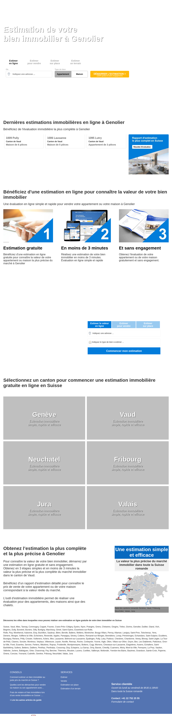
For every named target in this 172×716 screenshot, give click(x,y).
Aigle (103, 642)
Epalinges (90, 639)
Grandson (140, 650)
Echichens (38, 636)
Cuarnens (114, 647)
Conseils (166, 7)
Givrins (129, 627)
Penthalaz (50, 647)
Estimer (64, 677)
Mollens (80, 633)
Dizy (68, 647)
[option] (24, 141)
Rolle (5, 633)
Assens (140, 645)
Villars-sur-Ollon (120, 642)
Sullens (17, 647)
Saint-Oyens (67, 630)
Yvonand (22, 653)
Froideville (61, 645)
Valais (65, 653)
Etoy (35, 633)
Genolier (137, 627)
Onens (6, 653)
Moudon (70, 650)
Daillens (33, 647)
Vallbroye (95, 650)
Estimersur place (55, 62)
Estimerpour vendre (34, 62)
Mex (52, 639)
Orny (92, 647)
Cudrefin (31, 653)
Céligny (69, 627)
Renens (15, 639)
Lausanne (59, 639)
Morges (14, 636)
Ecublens (163, 636)
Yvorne (97, 642)
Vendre (64, 681)
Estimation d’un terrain (70, 688)
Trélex (122, 627)
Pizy (11, 633)
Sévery (73, 636)
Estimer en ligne (56, 7)
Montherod (18, 633)
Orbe (31, 650)
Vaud (12, 627)
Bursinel (20, 630)
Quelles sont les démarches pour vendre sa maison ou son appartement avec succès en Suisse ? (28, 688)
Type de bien (60, 69)
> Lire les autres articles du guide (25, 700)
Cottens (81, 636)
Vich (157, 627)
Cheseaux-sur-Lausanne (114, 645)
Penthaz (41, 647)
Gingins (115, 627)
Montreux (31, 642)
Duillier (145, 627)
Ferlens (36, 645)
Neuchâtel (57, 653)
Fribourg (48, 653)
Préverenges (128, 636)
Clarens (15, 642)
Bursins (28, 630)
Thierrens (62, 650)
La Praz (150, 647)
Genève (39, 653)
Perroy (110, 633)
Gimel (58, 630)
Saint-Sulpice (152, 636)
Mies (18, 627)
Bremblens (110, 636)
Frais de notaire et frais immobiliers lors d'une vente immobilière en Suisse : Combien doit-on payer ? (27, 695)
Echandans (140, 636)
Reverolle (48, 636)
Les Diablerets (145, 642)
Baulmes (131, 650)
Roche (80, 642)
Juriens (15, 650)
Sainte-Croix (151, 650)
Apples (57, 636)
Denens (6, 636)
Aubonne (28, 633)
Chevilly (105, 647)
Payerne (162, 650)
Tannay (24, 627)
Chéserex (106, 627)
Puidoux (110, 639)
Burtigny (41, 630)
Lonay (118, 636)
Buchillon (42, 633)
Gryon (130, 642)
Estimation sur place (116, 7)
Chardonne (129, 639)
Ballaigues (23, 650)
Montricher (89, 633)
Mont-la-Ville (131, 647)
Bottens (85, 645)
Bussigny (7, 639)
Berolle (65, 633)
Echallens (148, 645)
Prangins (90, 627)
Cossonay (60, 647)
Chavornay (39, 650)
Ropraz (53, 645)
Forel (12, 645)
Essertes (20, 645)
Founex (50, 627)
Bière (58, 633)
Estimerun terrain (75, 62)
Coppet (43, 627)
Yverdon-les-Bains (118, 650)
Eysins (77, 627)
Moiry (122, 647)
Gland (151, 627)
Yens (154, 633)
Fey (47, 650)
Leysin (58, 642)
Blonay (145, 639)
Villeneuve (49, 642)
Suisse (6, 627)
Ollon (109, 642)
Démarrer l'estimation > (110, 74)
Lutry (103, 639)
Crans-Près (60, 627)
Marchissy (50, 630)
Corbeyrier (88, 642)
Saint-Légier (154, 639)
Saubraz (51, 633)
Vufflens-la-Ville (26, 636)
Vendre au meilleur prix (85, 7)
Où (7, 69)
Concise (13, 653)
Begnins (6, 630)
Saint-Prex (135, 633)
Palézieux (157, 642)
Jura (71, 653)
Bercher (53, 650)
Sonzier (23, 642)
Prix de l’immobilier (145, 7)
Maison (79, 74)
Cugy (91, 645)
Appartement (63, 74)
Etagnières (131, 645)
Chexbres (119, 639)
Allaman (117, 633)
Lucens (78, 650)
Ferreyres (142, 647)
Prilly (22, 639)
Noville (65, 642)
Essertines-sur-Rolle (83, 630)
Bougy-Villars (101, 633)
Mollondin (105, 650)
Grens (98, 627)
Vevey (138, 639)
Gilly (35, 630)
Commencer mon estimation (124, 351)
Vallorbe (6, 650)
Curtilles (86, 650)
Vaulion (158, 647)
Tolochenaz (146, 633)
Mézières (44, 645)
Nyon (83, 627)
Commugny (34, 627)
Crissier (29, 639)
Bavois (98, 647)
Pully (98, 639)
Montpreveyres (73, 645)
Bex (136, 642)
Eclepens (75, 647)
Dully (14, 630)
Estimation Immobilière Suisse (29, 7)
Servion (28, 645)
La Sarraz (84, 647)
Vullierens (37, 639)
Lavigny (126, 633)
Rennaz (72, 642)
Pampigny (65, 636)
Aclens (46, 639)
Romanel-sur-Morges (95, 636)
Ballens (72, 633)
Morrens (98, 645)
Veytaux (40, 642)
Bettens (25, 647)
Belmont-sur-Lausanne (75, 639)
